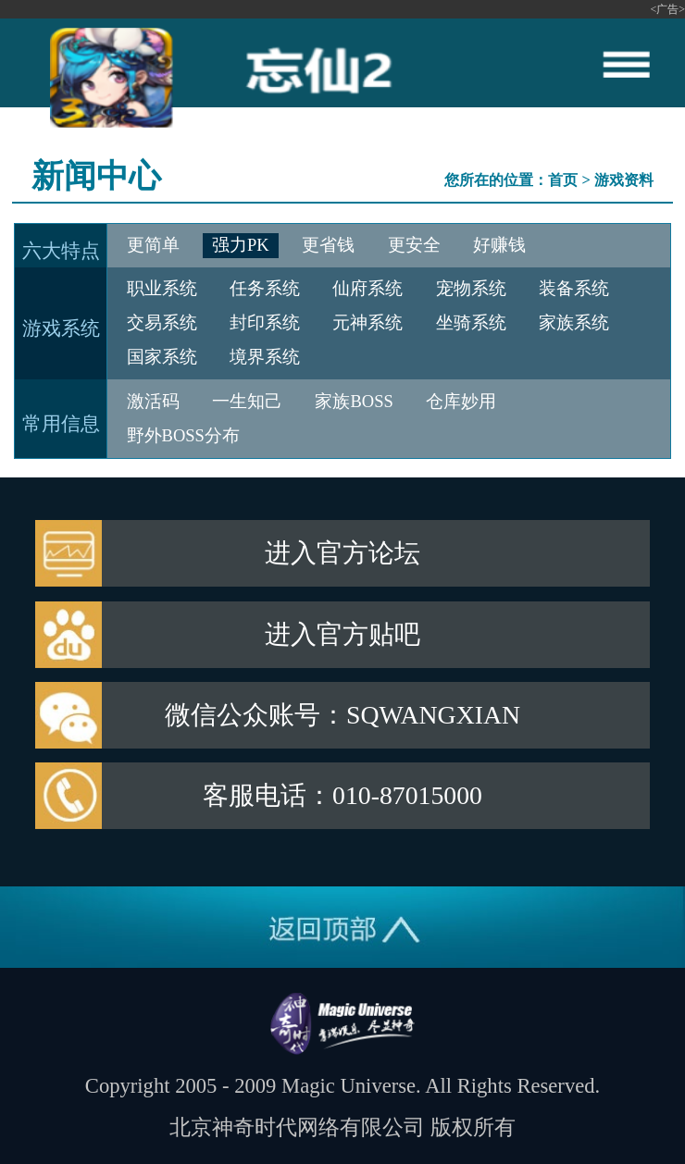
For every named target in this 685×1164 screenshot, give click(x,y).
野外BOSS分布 (183, 436)
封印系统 (265, 323)
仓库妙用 (461, 401)
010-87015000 (407, 795)
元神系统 (367, 323)
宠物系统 (471, 288)
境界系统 (265, 357)
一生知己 (247, 401)
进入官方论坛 (342, 553)
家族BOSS (353, 401)
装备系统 (574, 288)
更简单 (153, 245)
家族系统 (574, 323)
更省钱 (328, 245)
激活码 (153, 401)
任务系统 (265, 288)
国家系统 (162, 357)
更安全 (414, 245)
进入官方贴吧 (342, 634)
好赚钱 (499, 245)
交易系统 (162, 323)
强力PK (240, 245)
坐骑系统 (471, 323)
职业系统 (162, 288)
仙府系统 (367, 288)
